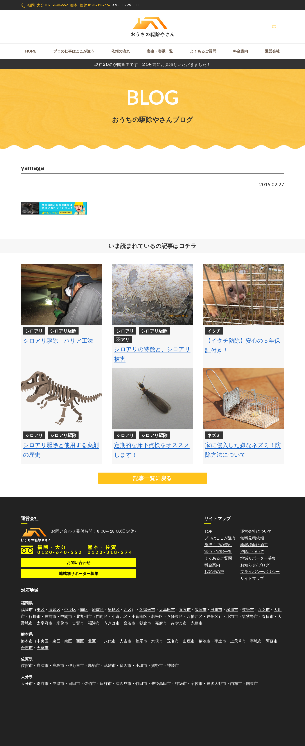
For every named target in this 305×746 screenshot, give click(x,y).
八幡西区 (195, 616)
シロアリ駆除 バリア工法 (58, 340)
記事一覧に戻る (152, 478)
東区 (41, 609)
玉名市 (173, 641)
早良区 (114, 609)
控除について (252, 551)
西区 (127, 609)
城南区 (98, 609)
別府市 (42, 683)
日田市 (74, 683)
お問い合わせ (78, 562)
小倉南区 (139, 616)
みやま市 (179, 622)
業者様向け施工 (254, 544)
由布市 (236, 683)
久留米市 (147, 609)
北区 (92, 641)
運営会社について (256, 531)
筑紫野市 (250, 616)
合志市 (27, 647)
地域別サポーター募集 (78, 573)
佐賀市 (27, 665)
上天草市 (238, 641)
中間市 (66, 616)
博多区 (54, 609)
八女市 (264, 609)
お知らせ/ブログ (254, 564)
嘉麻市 (161, 622)
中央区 (70, 609)
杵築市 (181, 683)
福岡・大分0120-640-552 (60, 549)
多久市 (125, 665)
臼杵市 (106, 683)
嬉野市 (157, 665)
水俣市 (157, 641)
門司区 (102, 616)
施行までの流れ (218, 544)
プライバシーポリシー (260, 571)
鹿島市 (58, 665)
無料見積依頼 (252, 537)
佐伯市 (90, 683)
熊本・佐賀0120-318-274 (110, 549)
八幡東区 (175, 616)
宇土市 (220, 641)
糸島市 (197, 622)
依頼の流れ (120, 51)
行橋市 (35, 616)
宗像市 (62, 622)
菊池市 (204, 641)
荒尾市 (141, 641)
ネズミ (214, 435)
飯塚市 (200, 609)
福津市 (94, 622)
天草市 (42, 647)
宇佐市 (197, 683)
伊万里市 (76, 665)
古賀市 (78, 622)
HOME (30, 51)
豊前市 (50, 616)
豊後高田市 (161, 683)
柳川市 (232, 609)
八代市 (110, 641)
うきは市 (112, 622)
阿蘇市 (272, 641)
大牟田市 (167, 609)
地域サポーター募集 (258, 558)
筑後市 (248, 609)
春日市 (268, 616)
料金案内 (240, 51)
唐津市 (42, 665)
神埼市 (173, 665)
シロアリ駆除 (63, 330)
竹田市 (141, 683)
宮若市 (129, 622)
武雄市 (110, 665)
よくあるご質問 (203, 51)
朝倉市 (145, 622)
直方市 (185, 609)
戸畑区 (212, 616)
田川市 (216, 609)
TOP (208, 531)
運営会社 (272, 51)
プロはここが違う (220, 537)
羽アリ (122, 339)
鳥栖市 (94, 665)
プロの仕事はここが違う (73, 51)
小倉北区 (119, 616)
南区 (84, 609)
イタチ (214, 330)
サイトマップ (252, 578)
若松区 (157, 616)
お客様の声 (214, 571)
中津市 (58, 683)
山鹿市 (189, 641)
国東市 (252, 683)
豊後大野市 (216, 683)
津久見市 (123, 683)
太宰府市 (44, 622)
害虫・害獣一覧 (160, 51)
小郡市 (232, 616)
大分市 (27, 683)
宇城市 (256, 641)
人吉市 (125, 641)
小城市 (141, 665)
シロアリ (34, 330)
